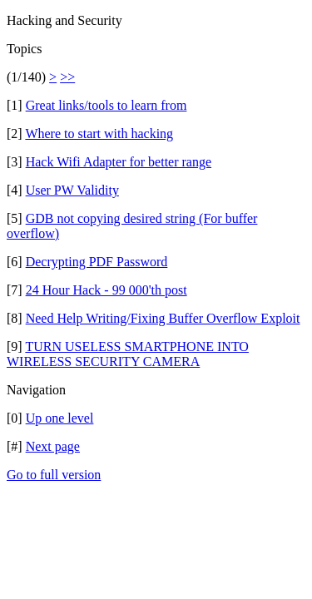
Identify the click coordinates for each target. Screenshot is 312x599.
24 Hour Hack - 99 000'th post (106, 290)
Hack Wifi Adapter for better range (118, 162)
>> (67, 77)
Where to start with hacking (99, 133)
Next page (53, 446)
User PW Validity (72, 190)
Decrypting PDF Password (97, 262)
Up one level (60, 418)
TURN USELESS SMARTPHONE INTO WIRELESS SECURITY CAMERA (128, 354)
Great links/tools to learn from (106, 105)
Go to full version (54, 475)
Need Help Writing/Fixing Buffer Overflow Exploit (163, 318)
